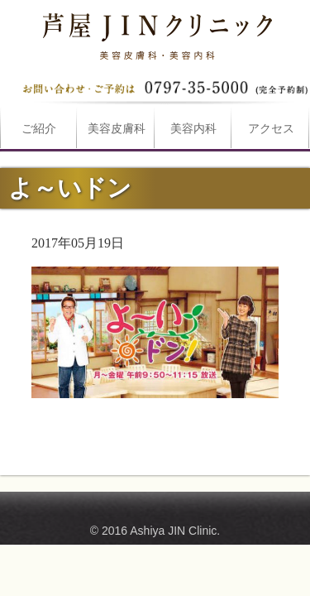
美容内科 (193, 129)
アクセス (271, 129)
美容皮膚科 (116, 129)
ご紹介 (38, 129)
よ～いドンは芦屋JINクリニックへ (155, 33)
